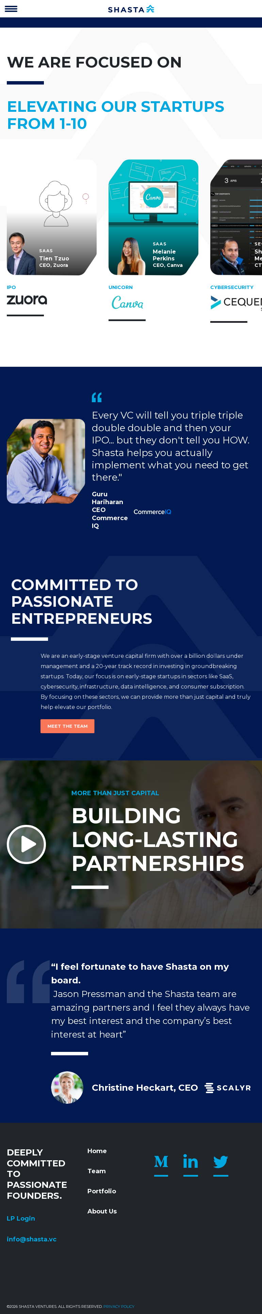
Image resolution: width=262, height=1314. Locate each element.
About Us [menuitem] (102, 1211)
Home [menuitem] (97, 1151)
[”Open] (11, 9)
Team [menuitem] (96, 1171)
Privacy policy (118, 1306)
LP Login (21, 1218)
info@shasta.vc (31, 1239)
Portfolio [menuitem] (101, 1191)
